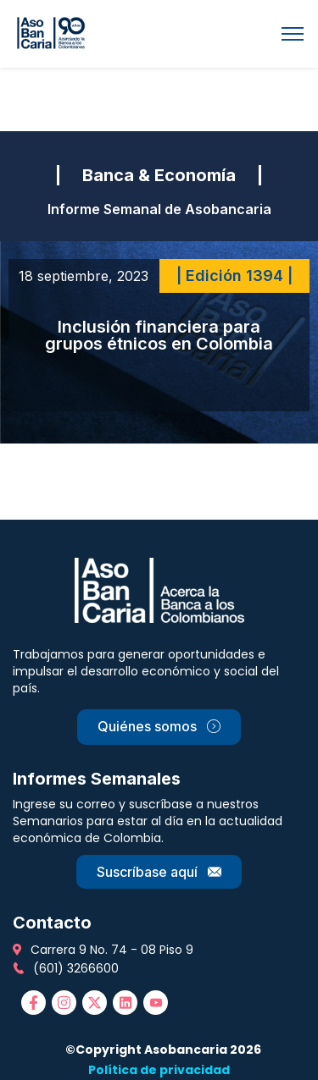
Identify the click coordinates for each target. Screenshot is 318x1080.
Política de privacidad (159, 1069)
